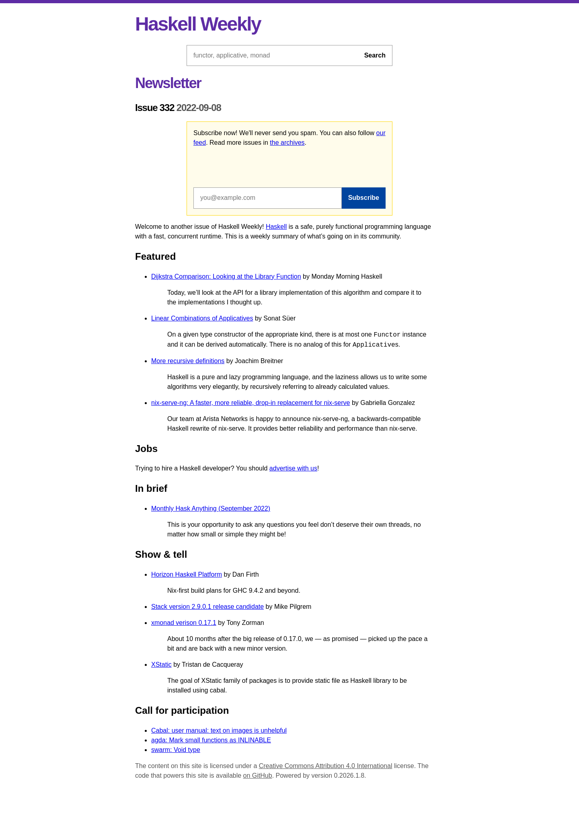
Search (375, 55)
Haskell (276, 226)
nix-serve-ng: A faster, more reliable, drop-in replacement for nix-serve (250, 402)
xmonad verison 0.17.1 (183, 622)
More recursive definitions (187, 360)
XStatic (161, 664)
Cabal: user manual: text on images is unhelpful (219, 730)
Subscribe (363, 197)
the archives (287, 142)
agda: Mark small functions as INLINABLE (211, 740)
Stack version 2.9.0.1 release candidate (207, 606)
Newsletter (168, 83)
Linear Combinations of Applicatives (202, 318)
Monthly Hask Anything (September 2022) (210, 508)
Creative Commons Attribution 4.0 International (325, 765)
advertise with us (293, 468)
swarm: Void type (175, 749)
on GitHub (257, 775)
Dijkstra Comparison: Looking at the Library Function (226, 276)
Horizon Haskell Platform (186, 574)
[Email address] (267, 197)
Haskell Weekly (198, 24)
